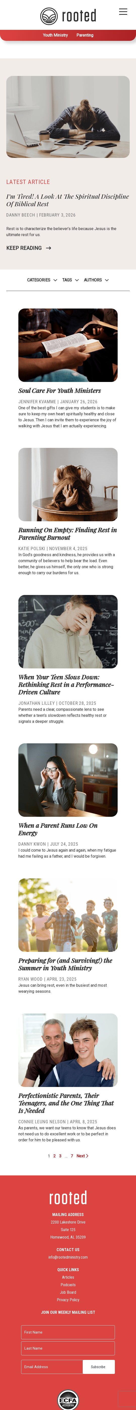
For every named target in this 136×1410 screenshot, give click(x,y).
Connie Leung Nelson (42, 1121)
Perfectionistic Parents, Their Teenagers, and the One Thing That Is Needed (66, 1103)
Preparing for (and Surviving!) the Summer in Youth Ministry (65, 964)
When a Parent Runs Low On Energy (58, 829)
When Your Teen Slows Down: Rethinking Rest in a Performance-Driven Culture (66, 684)
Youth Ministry (55, 35)
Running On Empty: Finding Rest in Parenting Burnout (67, 533)
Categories (38, 280)
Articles (68, 1277)
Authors (93, 280)
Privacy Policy (68, 1299)
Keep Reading (23, 248)
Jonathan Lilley (36, 703)
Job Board (68, 1292)
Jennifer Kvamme (37, 401)
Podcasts (68, 1284)
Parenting (84, 35)
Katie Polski (31, 548)
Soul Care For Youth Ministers (59, 390)
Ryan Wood (30, 979)
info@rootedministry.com (68, 1257)
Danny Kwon (32, 844)
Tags (67, 280)
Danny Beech (20, 215)
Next (82, 1156)
